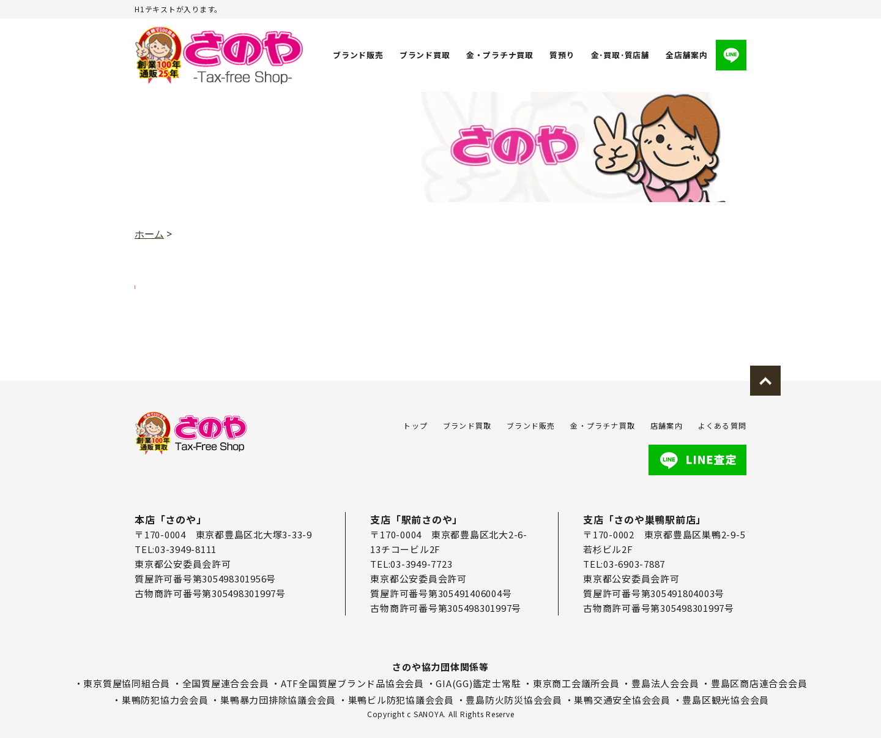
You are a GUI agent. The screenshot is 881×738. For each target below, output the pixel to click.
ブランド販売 (358, 55)
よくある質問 (722, 425)
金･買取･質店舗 (620, 55)
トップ (415, 425)
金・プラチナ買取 (499, 55)
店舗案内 (666, 425)
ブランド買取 (425, 55)
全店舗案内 (687, 55)
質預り (561, 55)
